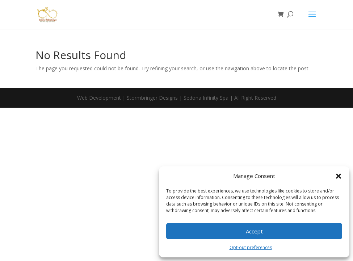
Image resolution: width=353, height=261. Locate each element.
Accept (254, 231)
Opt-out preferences (251, 247)
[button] (338, 176)
